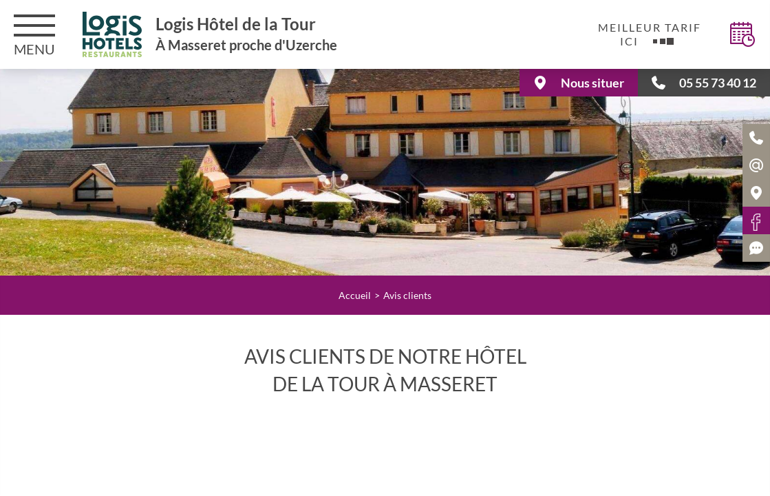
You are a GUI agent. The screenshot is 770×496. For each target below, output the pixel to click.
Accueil (355, 295)
